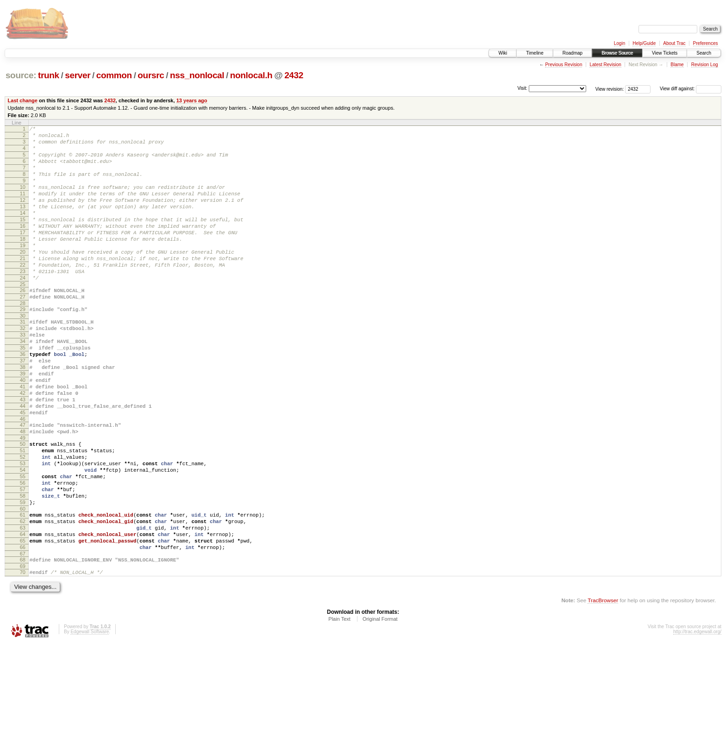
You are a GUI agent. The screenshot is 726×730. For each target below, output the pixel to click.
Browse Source (617, 53)
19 (22, 270)
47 (22, 483)
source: (21, 75)
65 (22, 621)
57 (22, 560)
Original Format (380, 705)
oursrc (151, 75)
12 (22, 215)
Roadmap (572, 53)
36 (22, 398)
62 (22, 597)
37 (22, 406)
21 (22, 286)
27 (22, 331)
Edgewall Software (89, 717)
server (77, 75)
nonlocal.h (251, 75)
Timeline (534, 53)
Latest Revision (605, 64)
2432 (293, 75)
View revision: (609, 88)
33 (22, 375)
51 (22, 513)
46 (22, 477)
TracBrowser (603, 686)
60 (22, 583)
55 (22, 544)
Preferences (705, 43)
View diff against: (690, 88)
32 (22, 367)
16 (22, 247)
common (114, 75)
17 (22, 254)
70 (22, 657)
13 (22, 223)
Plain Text (339, 705)
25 (22, 317)
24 (22, 309)
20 (22, 278)
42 (22, 446)
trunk (48, 75)
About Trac (674, 43)
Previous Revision (563, 64)
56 (22, 552)
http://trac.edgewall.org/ (697, 717)
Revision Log (704, 64)
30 (22, 353)
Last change (23, 100)
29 (22, 345)
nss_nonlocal (197, 75)
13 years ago (191, 100)
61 (22, 590)
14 (22, 231)
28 (22, 339)
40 (22, 430)
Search (703, 53)
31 (22, 359)
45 (22, 469)
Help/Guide (644, 43)
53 (22, 528)
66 (22, 629)
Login (619, 43)
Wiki (502, 53)
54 (22, 536)
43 (22, 453)
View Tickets (664, 53)
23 (22, 302)
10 (22, 199)
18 (22, 262)
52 (22, 521)
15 (22, 239)
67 (22, 637)
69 (22, 651)
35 (22, 390)
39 (22, 422)
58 (22, 568)
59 (22, 576)
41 (22, 438)
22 (22, 294)
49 (22, 499)
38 (22, 414)
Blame (676, 64)
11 (22, 207)
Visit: (522, 88)
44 (22, 461)
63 (22, 605)
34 (22, 383)
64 (22, 613)
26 (22, 323)
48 (22, 491)
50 (22, 505)
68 (22, 643)
